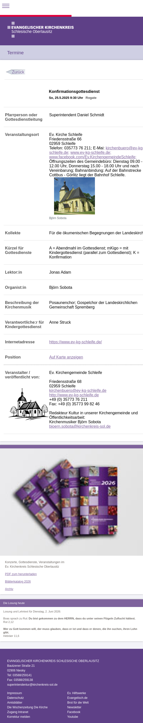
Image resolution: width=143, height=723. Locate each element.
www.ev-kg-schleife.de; (91, 152)
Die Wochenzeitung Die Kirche (27, 707)
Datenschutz (15, 698)
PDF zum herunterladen (21, 574)
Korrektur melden (18, 717)
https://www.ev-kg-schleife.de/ (75, 342)
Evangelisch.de (77, 698)
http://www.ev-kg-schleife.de (74, 395)
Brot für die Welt (78, 702)
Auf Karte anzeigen (66, 357)
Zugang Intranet (17, 712)
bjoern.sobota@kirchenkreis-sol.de (80, 426)
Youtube (72, 717)
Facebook (73, 712)
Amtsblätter (14, 702)
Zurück (18, 72)
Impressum (14, 693)
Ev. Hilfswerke (76, 693)
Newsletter (74, 707)
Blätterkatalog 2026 (18, 581)
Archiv (9, 589)
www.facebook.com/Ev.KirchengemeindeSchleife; (92, 157)
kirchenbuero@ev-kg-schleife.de (77, 390)
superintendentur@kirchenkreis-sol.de (32, 684)
